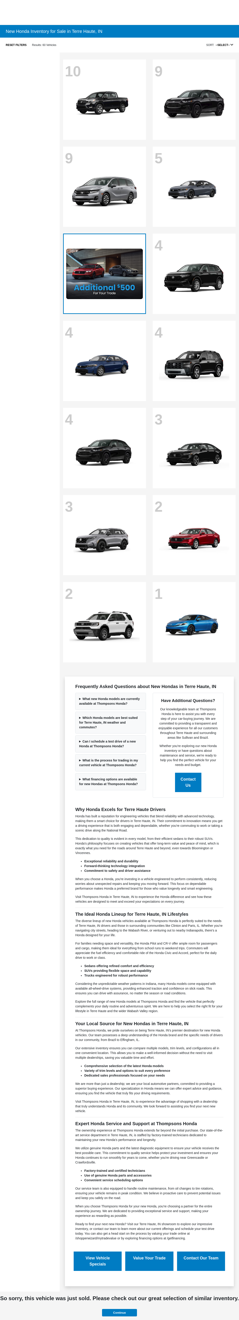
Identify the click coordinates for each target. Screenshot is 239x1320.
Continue (119, 1312)
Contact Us (188, 782)
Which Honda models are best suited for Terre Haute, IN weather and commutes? (108, 722)
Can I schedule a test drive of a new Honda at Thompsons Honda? (107, 744)
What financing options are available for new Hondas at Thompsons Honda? (108, 781)
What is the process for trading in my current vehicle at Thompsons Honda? (108, 763)
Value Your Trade (149, 1258)
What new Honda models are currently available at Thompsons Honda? (109, 701)
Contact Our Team (201, 1258)
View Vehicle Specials (98, 1261)
